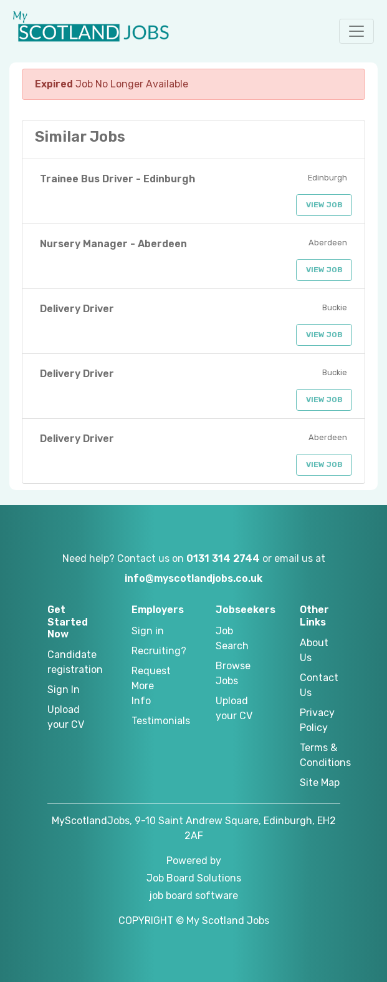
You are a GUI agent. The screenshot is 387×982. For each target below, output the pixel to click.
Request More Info (151, 686)
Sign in (147, 631)
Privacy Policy (317, 720)
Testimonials (151, 721)
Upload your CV (65, 717)
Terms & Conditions (320, 755)
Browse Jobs (233, 673)
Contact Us (319, 685)
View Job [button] (324, 204)
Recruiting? (151, 651)
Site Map (320, 782)
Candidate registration (67, 662)
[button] (356, 31)
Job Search (232, 638)
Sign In (63, 689)
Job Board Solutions (193, 878)
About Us (314, 650)
